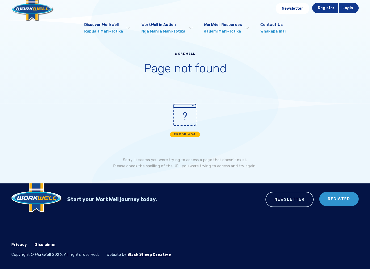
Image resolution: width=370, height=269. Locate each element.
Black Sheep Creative (149, 254)
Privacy (19, 244)
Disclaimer (45, 244)
